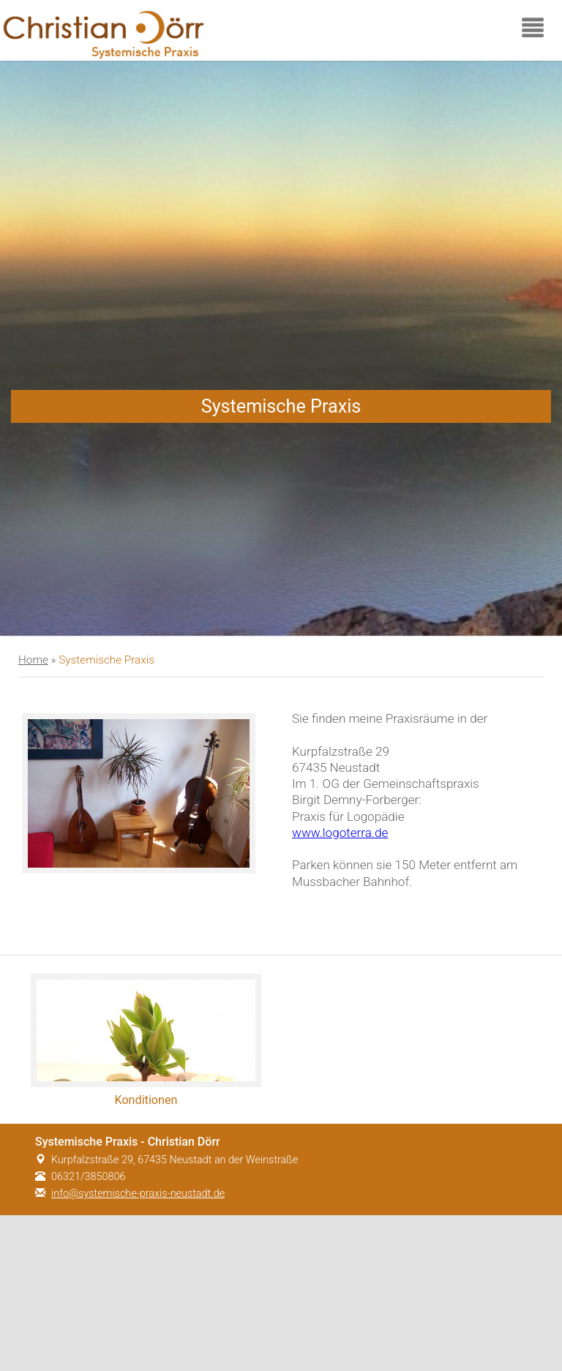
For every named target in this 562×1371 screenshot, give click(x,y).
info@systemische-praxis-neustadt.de (138, 1193)
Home (33, 659)
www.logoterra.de (340, 832)
